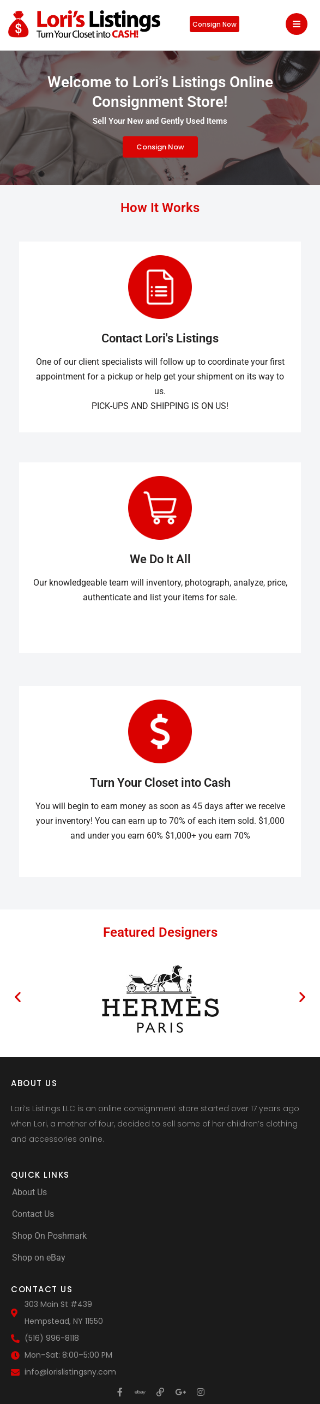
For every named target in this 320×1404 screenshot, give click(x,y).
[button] (18, 997)
